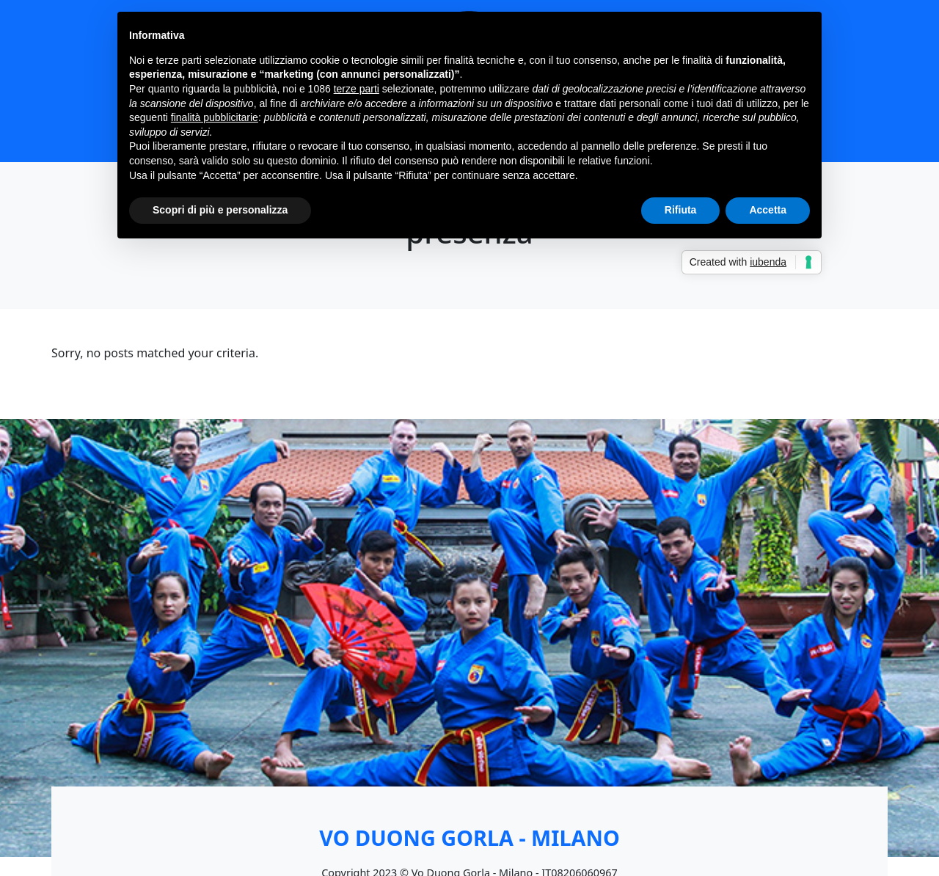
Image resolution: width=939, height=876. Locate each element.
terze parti (356, 89)
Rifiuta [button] (681, 210)
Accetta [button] (767, 210)
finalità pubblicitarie (214, 117)
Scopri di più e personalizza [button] (220, 210)
